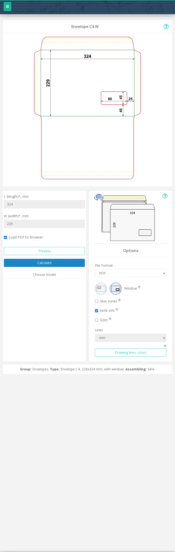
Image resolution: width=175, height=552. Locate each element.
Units (99, 330)
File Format (104, 265)
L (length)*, (16, 196)
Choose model (44, 274)
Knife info (106, 310)
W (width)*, (16, 216)
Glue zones (108, 301)
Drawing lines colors (131, 352)
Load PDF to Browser (23, 237)
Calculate (44, 262)
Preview (44, 251)
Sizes (103, 320)
